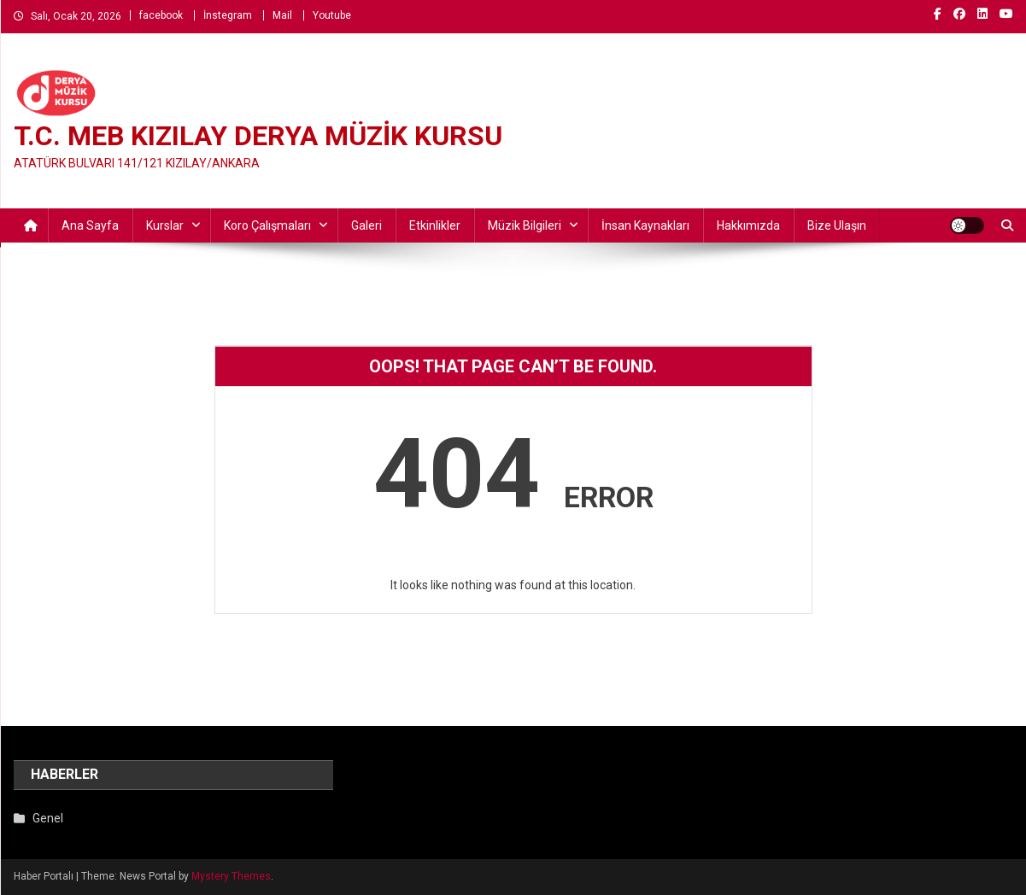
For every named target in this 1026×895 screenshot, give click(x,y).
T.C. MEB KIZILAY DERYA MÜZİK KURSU (258, 136)
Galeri (366, 225)
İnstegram (227, 15)
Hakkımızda (748, 225)
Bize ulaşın (836, 225)
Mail (282, 15)
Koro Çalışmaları (267, 225)
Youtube (332, 15)
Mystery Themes (231, 876)
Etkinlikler (434, 225)
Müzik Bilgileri (524, 225)
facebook (161, 15)
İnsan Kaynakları (645, 225)
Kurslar (165, 225)
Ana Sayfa (90, 225)
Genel (47, 818)
